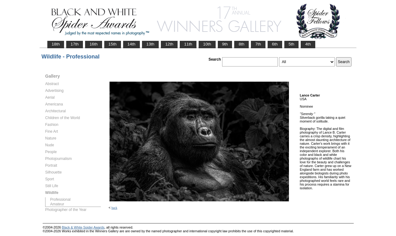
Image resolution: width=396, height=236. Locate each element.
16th (93, 44)
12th (169, 44)
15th (112, 44)
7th (258, 44)
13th (150, 44)
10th (207, 44)
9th (225, 44)
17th (74, 44)
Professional (60, 199)
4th (308, 44)
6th (275, 44)
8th (241, 44)
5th (291, 44)
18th (55, 44)
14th (131, 44)
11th (188, 44)
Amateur (57, 204)
